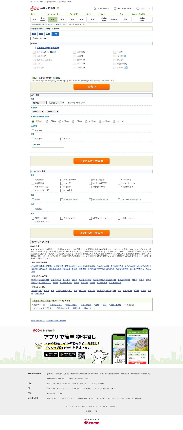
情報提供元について (38, 321)
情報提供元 (125, 374)
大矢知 (80, 52)
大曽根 (34, 291)
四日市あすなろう (137, 269)
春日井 (64, 291)
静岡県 (41, 34)
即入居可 (38, 131)
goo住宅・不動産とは (54, 374)
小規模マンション (42, 222)
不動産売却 (51, 393)
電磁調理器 (39, 180)
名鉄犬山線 (43, 269)
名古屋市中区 (110, 280)
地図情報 (138, 398)
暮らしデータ (89, 308)
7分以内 (78, 121)
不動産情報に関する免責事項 (56, 321)
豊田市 (55, 283)
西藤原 (120, 67)
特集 (48, 398)
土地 (97, 305)
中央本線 (79, 266)
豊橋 (52, 291)
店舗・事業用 (115, 305)
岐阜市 (34, 280)
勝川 (70, 291)
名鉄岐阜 (100, 291)
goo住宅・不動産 (34, 373)
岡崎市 (76, 283)
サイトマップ (103, 406)
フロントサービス (128, 183)
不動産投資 (102, 388)
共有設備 (67, 187)
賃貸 (104, 305)
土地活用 (60, 393)
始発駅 (37, 199)
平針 (114, 291)
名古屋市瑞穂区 (115, 283)
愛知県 (34, 34)
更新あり (67, 139)
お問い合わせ (93, 406)
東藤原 (39, 67)
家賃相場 (76, 308)
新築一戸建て (71, 305)
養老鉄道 (66, 269)
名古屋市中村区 (45, 283)
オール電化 (68, 190)
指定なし (39, 121)
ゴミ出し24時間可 (99, 183)
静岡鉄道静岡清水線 (96, 269)
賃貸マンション (85, 384)
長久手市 (84, 283)
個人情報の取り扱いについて (57, 379)
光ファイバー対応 (42, 190)
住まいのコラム (112, 398)
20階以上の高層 (41, 218)
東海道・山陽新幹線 (55, 266)
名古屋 (46, 291)
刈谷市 (134, 280)
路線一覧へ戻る (39, 38)
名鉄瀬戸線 (109, 269)
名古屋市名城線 (143, 266)
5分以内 (65, 121)
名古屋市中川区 (66, 283)
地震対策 (38, 209)
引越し (54, 398)
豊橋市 (74, 280)
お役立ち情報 (33, 398)
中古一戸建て (86, 305)
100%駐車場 (126, 180)
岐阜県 (48, 34)
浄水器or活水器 (98, 180)
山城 (79, 56)
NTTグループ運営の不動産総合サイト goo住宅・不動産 (50, 2)
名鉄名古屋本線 (103, 266)
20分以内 (120, 121)
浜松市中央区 (56, 280)
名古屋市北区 (98, 280)
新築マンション (52, 388)
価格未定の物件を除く (76, 103)
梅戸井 (80, 60)
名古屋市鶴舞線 (122, 269)
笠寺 (130, 291)
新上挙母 (82, 291)
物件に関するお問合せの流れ (110, 374)
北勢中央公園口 (43, 60)
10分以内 (92, 121)
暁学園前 (40, 56)
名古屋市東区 (102, 283)
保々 (119, 56)
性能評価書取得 (127, 187)
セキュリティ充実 (42, 187)
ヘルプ (84, 406)
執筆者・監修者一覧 (126, 398)
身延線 (74, 269)
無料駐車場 (39, 183)
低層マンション (70, 218)
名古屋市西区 (44, 280)
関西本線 (82, 269)
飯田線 (34, 269)
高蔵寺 (136, 291)
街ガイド (103, 398)
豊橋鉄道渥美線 (55, 269)
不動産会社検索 (63, 308)
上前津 (108, 291)
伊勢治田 (121, 64)
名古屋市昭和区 (124, 280)
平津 (119, 52)
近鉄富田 (40, 52)
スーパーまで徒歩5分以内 (131, 199)
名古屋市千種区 (85, 280)
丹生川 (80, 64)
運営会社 (113, 406)
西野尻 (80, 67)
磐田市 (92, 283)
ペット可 (67, 183)
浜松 (119, 291)
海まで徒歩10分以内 (100, 199)
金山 (40, 291)
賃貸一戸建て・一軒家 (70, 384)
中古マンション (56, 305)
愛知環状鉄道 (89, 266)
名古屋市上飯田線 (38, 266)
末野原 (143, 291)
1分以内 (52, 121)
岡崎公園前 (39, 294)
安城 (58, 291)
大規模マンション (99, 218)
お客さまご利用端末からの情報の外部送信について (81, 374)
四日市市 (66, 280)
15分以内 (106, 121)
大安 (119, 60)
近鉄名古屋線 (130, 266)
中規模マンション (128, 218)
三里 (39, 64)
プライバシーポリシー (73, 406)
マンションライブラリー (43, 308)
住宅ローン (111, 388)
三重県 (55, 34)
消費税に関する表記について (78, 379)
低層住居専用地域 (71, 199)
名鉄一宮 (91, 291)
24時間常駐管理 (98, 187)
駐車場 (94, 384)
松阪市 (141, 280)
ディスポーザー (70, 180)
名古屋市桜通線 (117, 266)
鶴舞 (75, 291)
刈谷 (125, 291)
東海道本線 (69, 266)
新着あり (38, 139)
